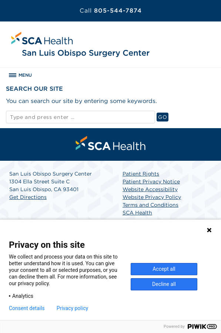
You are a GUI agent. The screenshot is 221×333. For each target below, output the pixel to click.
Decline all (164, 284)
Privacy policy (72, 308)
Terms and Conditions (150, 205)
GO (163, 117)
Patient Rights (141, 174)
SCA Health (137, 213)
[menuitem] (110, 143)
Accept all (164, 269)
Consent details (27, 308)
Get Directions (28, 197)
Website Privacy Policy (152, 197)
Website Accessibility (150, 189)
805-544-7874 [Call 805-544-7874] (111, 10)
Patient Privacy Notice (151, 181)
